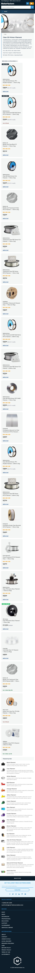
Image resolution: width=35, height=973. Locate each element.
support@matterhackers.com (12, 905)
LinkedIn (19, 894)
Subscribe (17, 890)
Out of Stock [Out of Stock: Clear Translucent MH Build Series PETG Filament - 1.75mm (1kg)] (6, 123)
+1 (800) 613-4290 (7, 903)
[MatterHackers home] (7, 4)
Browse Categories (10, 61)
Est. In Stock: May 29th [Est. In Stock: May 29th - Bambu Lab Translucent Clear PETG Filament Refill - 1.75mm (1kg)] (8, 690)
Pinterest (22, 894)
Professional (6, 918)
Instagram (16, 894)
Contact (4, 936)
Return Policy (6, 947)
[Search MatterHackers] (32, 7)
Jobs (3, 945)
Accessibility (6, 954)
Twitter (12, 894)
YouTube (25, 894)
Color (5, 34)
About (4, 934)
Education (5, 921)
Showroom (5, 916)
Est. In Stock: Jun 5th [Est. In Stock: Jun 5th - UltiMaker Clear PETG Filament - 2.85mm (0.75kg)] (7, 753)
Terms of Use (6, 952)
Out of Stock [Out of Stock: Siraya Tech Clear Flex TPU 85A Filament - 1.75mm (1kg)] (6, 722)
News (3, 914)
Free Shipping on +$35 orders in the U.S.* (11, 0)
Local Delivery (6, 941)
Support (4, 923)
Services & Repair (7, 927)
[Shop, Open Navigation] (4, 11)
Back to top (17, 878)
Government (6, 925)
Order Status (6, 939)
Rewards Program (8, 943)
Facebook (9, 894)
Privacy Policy (6, 950)
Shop (3, 912)
